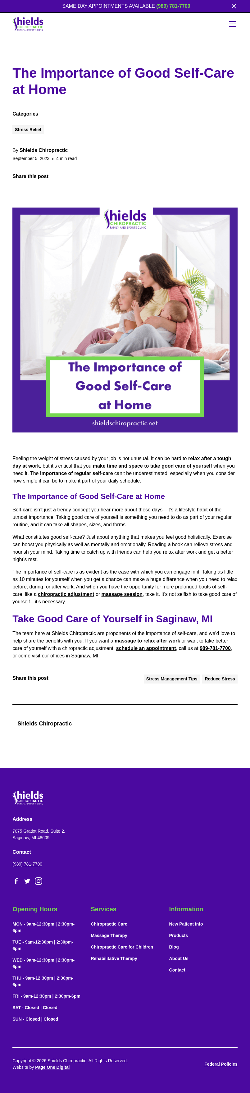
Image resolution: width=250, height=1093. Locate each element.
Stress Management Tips (172, 678)
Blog (174, 946)
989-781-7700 (215, 648)
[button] (231, 23)
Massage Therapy (109, 935)
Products (178, 935)
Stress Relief (28, 129)
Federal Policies (221, 1064)
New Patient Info (186, 924)
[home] (27, 24)
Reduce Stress (220, 678)
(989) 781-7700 (173, 6)
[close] (234, 6)
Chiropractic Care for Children (122, 946)
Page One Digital (52, 1067)
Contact (177, 969)
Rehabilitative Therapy (114, 958)
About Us (179, 958)
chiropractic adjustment (66, 594)
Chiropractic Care (109, 924)
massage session (122, 594)
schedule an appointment (146, 648)
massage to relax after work (147, 640)
